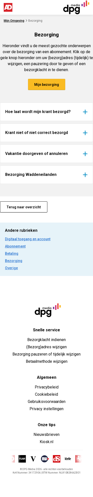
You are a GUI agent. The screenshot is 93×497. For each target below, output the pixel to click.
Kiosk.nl (46, 441)
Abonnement (15, 246)
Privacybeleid (47, 387)
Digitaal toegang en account (27, 239)
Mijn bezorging (46, 85)
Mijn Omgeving (14, 20)
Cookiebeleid (46, 394)
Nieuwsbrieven (46, 434)
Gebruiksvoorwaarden (46, 401)
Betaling (11, 253)
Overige (11, 268)
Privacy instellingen (46, 408)
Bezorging (13, 261)
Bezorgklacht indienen (46, 339)
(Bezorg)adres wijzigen (46, 347)
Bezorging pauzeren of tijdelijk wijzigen (46, 354)
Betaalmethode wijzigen (46, 361)
